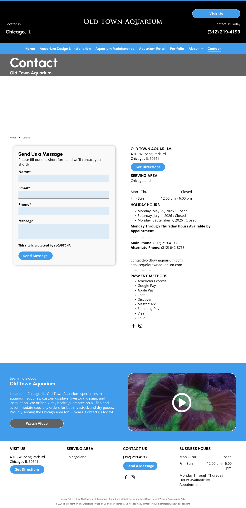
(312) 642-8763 (172, 247)
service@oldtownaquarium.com (156, 264)
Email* (24, 188)
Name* (24, 171)
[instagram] (140, 326)
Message (25, 220)
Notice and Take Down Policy (143, 498)
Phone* (24, 204)
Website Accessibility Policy (173, 498)
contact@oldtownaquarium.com (157, 260)
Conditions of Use (118, 498)
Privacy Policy (67, 498)
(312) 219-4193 (224, 31)
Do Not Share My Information (92, 498)
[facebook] (133, 326)
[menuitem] (30, 48)
